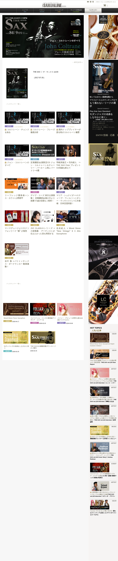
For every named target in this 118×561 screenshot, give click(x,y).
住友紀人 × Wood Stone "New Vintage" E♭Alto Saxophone (68, 231)
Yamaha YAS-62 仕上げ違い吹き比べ (101, 511)
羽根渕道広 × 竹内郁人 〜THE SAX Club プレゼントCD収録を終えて (68, 165)
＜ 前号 (74, 62)
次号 (79, 62)
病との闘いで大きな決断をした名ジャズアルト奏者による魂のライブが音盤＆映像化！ (103, 418)
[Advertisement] (41, 291)
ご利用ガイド (98, 1)
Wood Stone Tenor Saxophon (14, 318)
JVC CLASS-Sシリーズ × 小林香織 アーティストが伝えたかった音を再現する (43, 231)
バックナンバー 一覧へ (13, 104)
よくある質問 (105, 1)
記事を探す (93, 10)
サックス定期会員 (76, 10)
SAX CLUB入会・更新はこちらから (103, 127)
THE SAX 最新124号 (98, 123)
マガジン (42, 10)
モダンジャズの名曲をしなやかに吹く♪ (104, 436)
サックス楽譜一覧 (97, 129)
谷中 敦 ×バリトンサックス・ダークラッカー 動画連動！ (17, 264)
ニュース (25, 10)
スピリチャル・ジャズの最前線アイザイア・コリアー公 (43, 319)
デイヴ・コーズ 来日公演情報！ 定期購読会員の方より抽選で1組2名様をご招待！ (43, 198)
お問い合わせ (112, 1)
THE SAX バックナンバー (100, 125)
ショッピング (59, 10)
